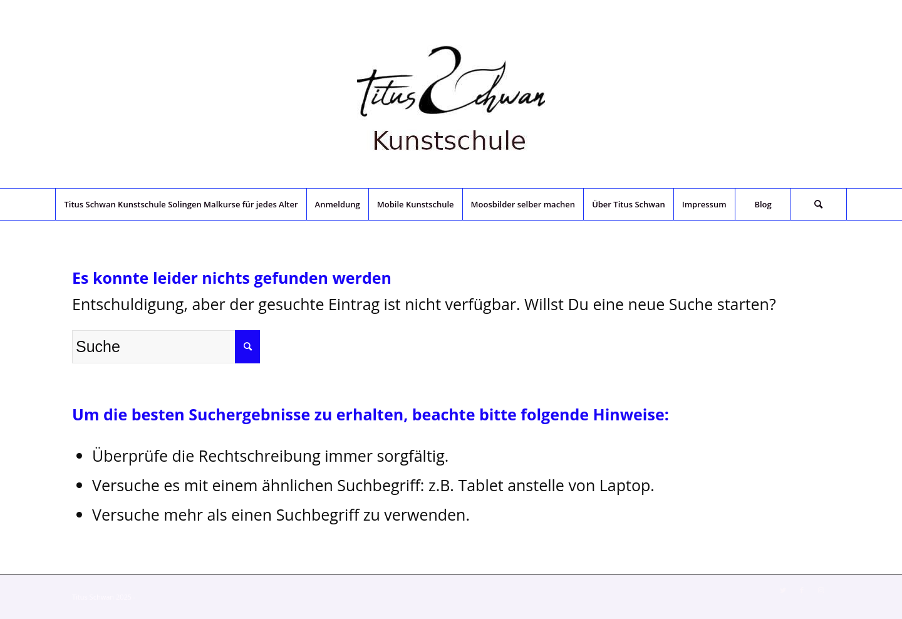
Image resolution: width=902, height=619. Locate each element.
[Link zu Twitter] (783, 590)
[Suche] (819, 204)
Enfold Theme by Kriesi (173, 596)
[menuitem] (180, 204)
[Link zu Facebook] (801, 590)
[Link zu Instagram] (820, 590)
